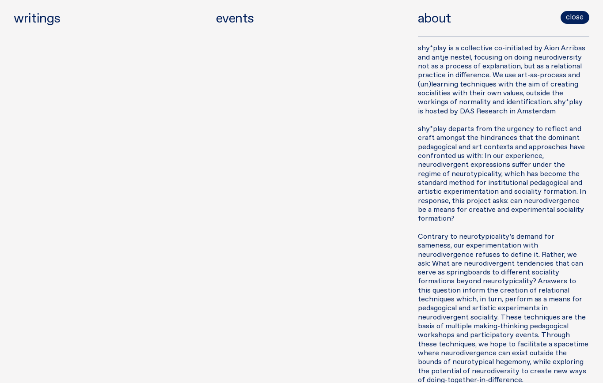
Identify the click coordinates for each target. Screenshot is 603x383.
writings (36, 19)
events (235, 19)
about (434, 19)
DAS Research (484, 111)
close (575, 17)
